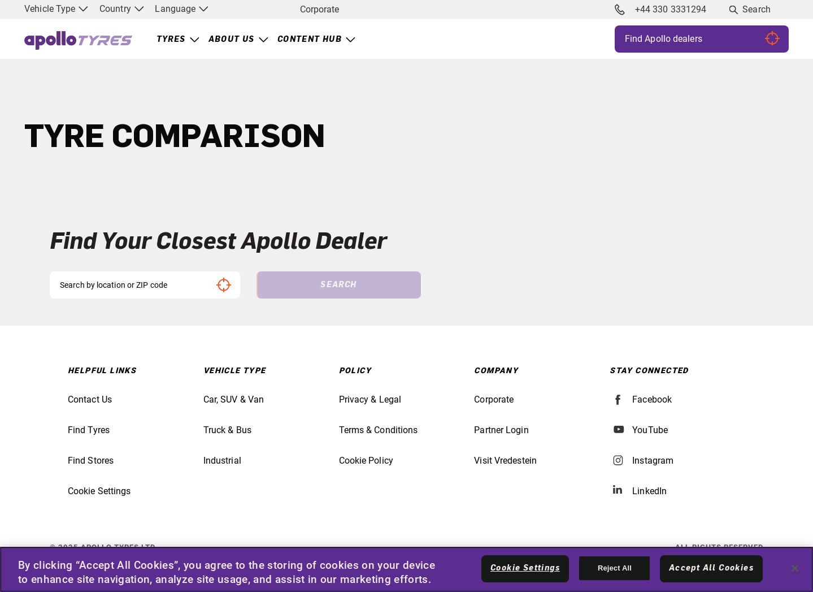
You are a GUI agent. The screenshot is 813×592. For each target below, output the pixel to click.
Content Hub (309, 40)
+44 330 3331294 (660, 9)
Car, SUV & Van (233, 399)
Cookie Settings (99, 491)
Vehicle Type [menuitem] (56, 8)
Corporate (319, 9)
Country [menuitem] (121, 8)
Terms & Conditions (378, 430)
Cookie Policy (366, 460)
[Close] (794, 568)
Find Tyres (89, 430)
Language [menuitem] (181, 8)
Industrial (222, 460)
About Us (231, 40)
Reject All (615, 568)
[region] (406, 569)
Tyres (171, 40)
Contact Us (90, 399)
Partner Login (501, 430)
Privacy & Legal (370, 399)
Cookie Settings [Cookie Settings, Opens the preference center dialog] (525, 568)
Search (756, 9)
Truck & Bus (227, 430)
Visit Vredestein (505, 460)
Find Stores (91, 460)
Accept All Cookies (711, 568)
